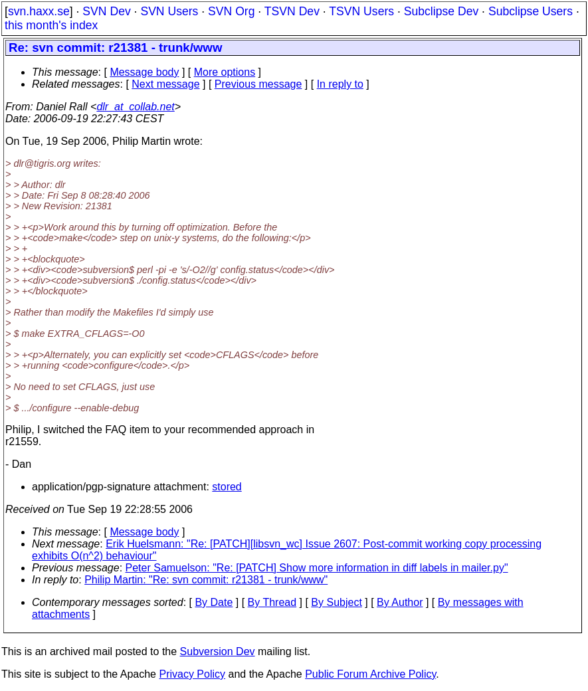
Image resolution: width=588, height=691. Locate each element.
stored (226, 486)
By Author (400, 602)
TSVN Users (361, 11)
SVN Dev (106, 11)
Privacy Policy (192, 674)
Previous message (258, 84)
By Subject (336, 602)
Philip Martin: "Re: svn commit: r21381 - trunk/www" (206, 579)
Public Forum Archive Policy (370, 674)
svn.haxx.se (39, 11)
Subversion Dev (217, 651)
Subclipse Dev (441, 11)
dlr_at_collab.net (135, 106)
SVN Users (169, 11)
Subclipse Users (530, 11)
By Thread (272, 602)
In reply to (340, 84)
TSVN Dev (292, 11)
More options (225, 72)
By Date (214, 602)
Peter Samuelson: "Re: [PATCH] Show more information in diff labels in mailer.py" (317, 567)
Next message (165, 84)
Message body (144, 72)
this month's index (51, 25)
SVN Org (231, 11)
